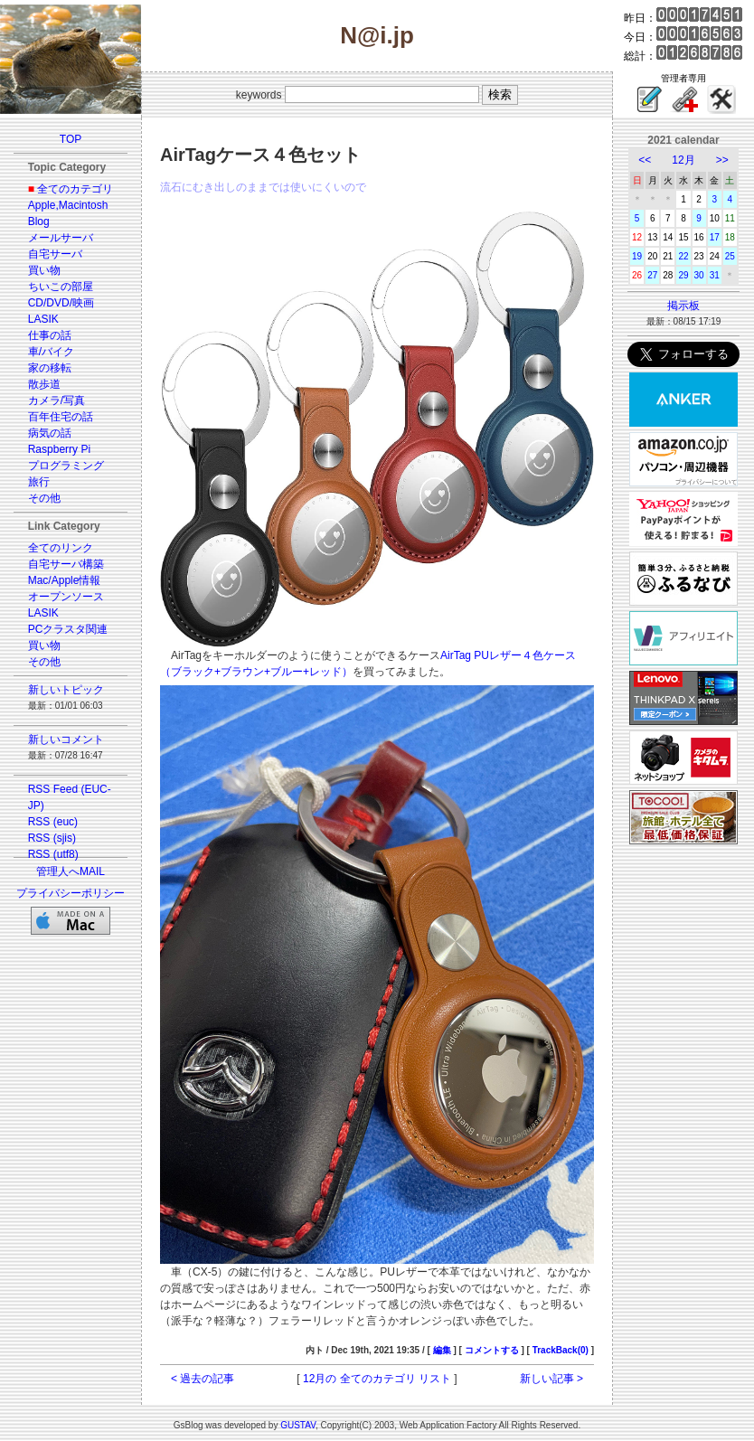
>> (722, 160)
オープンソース (66, 596)
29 (683, 275)
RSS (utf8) (53, 854)
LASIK (43, 319)
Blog (39, 221)
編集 (442, 1350)
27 (652, 275)
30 (699, 275)
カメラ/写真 (56, 400)
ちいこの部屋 (60, 286)
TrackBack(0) (561, 1350)
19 (637, 256)
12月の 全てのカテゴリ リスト (377, 1378)
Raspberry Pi (59, 449)
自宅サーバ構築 (66, 564)
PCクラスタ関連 (68, 629)
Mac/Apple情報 (64, 580)
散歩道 (44, 384)
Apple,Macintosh (68, 205)
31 (715, 275)
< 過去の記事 (202, 1378)
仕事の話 (49, 335)
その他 (44, 498)
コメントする (492, 1350)
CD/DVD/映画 (61, 303)
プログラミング (66, 465)
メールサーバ (60, 237)
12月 (683, 160)
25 (730, 256)
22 (683, 256)
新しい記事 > (551, 1378)
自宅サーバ (55, 254)
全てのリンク (60, 548)
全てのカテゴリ (75, 189)
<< (644, 160)
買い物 (44, 270)
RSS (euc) (53, 821)
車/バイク (51, 351)
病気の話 (49, 433)
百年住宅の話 (60, 416)
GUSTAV (298, 1425)
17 (715, 237)
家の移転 (49, 368)
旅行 (39, 482)
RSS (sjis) (52, 838)
